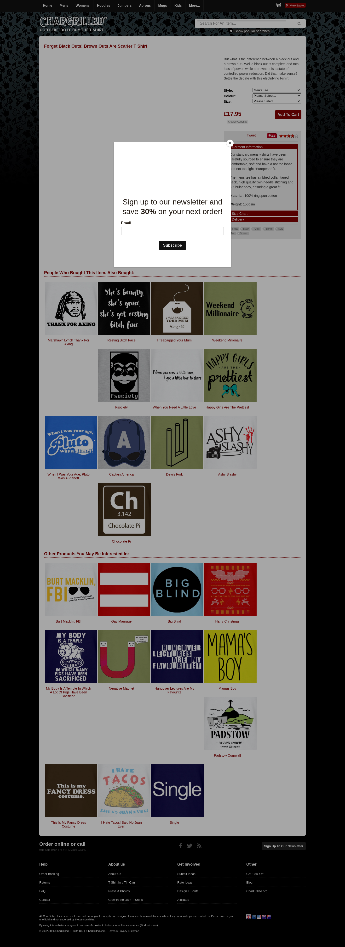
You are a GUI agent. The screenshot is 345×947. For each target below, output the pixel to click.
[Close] (230, 143)
